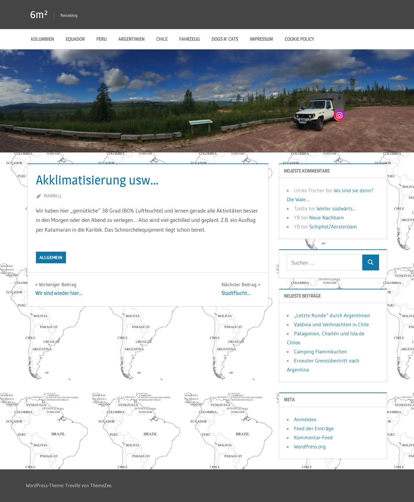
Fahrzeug (189, 39)
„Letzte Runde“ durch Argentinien (332, 315)
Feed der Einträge (314, 428)
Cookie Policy (299, 39)
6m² (39, 14)
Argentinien (131, 39)
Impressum (261, 39)
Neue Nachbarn (326, 217)
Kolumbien (42, 39)
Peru (101, 39)
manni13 (52, 196)
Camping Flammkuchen (320, 351)
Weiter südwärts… (336, 208)
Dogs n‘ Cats (225, 39)
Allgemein (50, 257)
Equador (75, 39)
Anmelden (305, 419)
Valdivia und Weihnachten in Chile (331, 324)
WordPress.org (310, 446)
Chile (162, 39)
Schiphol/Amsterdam (333, 226)
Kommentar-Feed (313, 437)
